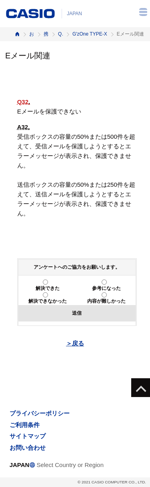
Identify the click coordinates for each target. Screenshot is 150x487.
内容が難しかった (106, 301)
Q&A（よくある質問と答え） (60, 34)
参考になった (106, 288)
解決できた (48, 288)
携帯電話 (46, 34)
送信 (77, 313)
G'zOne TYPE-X (89, 34)
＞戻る (75, 343)
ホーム (17, 34)
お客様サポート (31, 34)
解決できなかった (47, 301)
